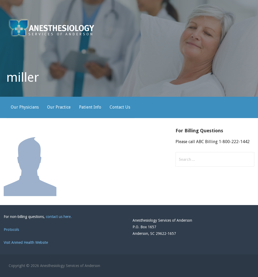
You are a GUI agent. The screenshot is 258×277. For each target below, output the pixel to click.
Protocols (11, 229)
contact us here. (59, 217)
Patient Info (90, 107)
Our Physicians (25, 107)
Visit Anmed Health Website (26, 242)
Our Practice (59, 107)
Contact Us (120, 107)
